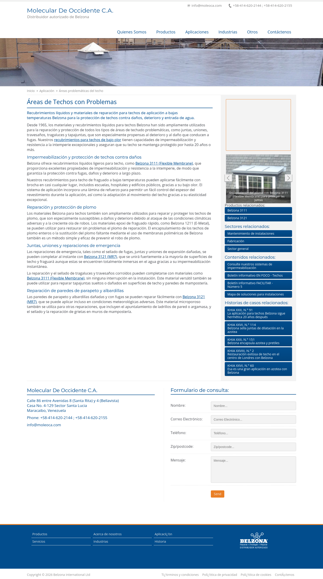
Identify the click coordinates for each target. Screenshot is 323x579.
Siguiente (288, 178)
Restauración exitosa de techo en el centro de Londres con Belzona (257, 354)
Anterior (228, 178)
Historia (160, 541)
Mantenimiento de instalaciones (250, 233)
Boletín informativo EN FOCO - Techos (255, 275)
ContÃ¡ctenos (284, 574)
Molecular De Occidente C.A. (70, 13)
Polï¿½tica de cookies (256, 574)
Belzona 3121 (237, 218)
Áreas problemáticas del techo (81, 91)
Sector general (238, 249)
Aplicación (46, 91)
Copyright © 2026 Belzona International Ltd (58, 574)
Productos (166, 32)
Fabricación (235, 241)
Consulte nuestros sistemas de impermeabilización (249, 266)
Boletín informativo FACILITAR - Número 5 (250, 285)
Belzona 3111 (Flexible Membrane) (164, 163)
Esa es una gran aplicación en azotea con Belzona (257, 369)
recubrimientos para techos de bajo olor (87, 139)
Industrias (227, 32)
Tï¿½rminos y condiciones (180, 574)
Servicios (38, 541)
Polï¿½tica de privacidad (219, 574)
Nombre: (178, 405)
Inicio (31, 91)
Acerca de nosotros (108, 534)
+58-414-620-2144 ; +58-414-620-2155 (260, 6)
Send (217, 494)
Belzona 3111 (237, 210)
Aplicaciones (197, 32)
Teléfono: (178, 432)
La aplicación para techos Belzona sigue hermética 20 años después (257, 313)
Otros (252, 32)
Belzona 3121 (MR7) (100, 256)
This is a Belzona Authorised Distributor (254, 541)
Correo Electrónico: (187, 419)
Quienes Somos (131, 32)
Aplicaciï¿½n (163, 534)
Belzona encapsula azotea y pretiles (257, 341)
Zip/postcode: (182, 446)
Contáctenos (279, 32)
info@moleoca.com (204, 6)
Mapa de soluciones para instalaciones (255, 294)
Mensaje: (178, 460)
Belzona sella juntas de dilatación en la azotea (257, 328)
